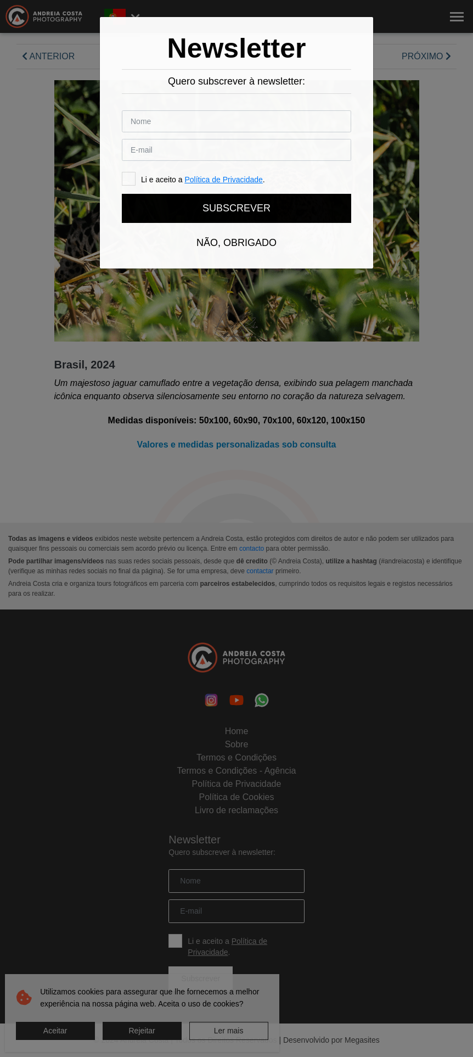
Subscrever (236, 208)
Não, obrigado (236, 242)
